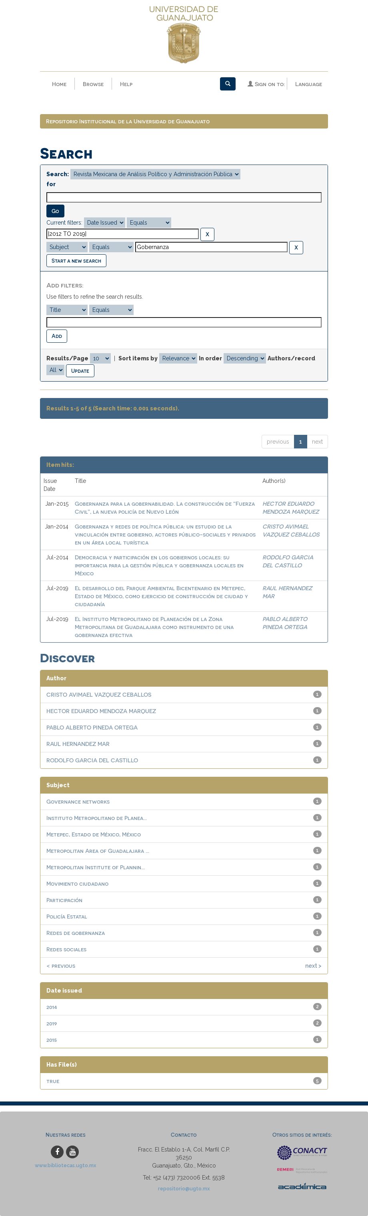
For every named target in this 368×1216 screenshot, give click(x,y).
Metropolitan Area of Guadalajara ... (97, 850)
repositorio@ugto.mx (184, 1189)
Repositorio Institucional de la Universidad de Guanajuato (128, 121)
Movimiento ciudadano (77, 883)
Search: (57, 174)
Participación (64, 899)
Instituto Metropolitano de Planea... (96, 817)
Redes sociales (66, 949)
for (51, 184)
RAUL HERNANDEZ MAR (78, 743)
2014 (51, 1006)
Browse (93, 83)
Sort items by (138, 358)
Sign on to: (266, 83)
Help (126, 83)
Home (59, 83)
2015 (51, 1039)
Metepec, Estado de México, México (93, 834)
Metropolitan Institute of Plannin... (95, 867)
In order (210, 358)
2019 (51, 1023)
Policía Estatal (66, 916)
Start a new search (76, 260)
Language (308, 83)
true (52, 1080)
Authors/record (291, 358)
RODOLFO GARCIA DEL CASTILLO (92, 760)
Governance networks (78, 801)
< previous (60, 965)
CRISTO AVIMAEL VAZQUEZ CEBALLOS (98, 694)
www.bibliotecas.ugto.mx (65, 1165)
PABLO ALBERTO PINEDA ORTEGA (92, 727)
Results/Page (67, 358)
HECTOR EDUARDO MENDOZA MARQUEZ (101, 710)
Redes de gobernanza (75, 932)
